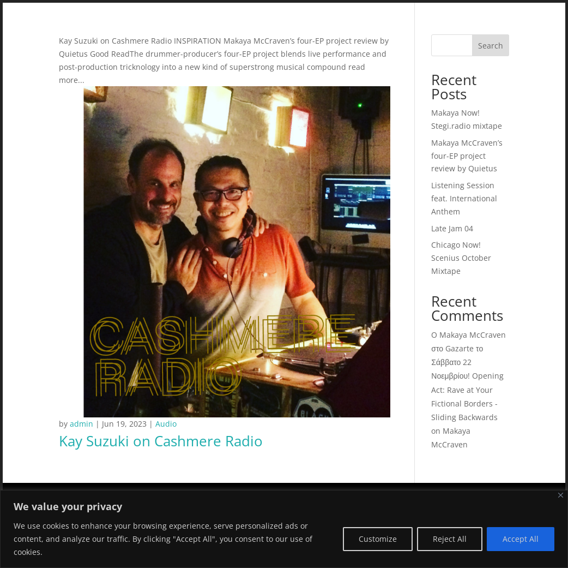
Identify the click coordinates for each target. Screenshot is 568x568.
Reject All (450, 539)
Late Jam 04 (452, 228)
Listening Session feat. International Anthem (464, 198)
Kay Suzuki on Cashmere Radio (161, 441)
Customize (378, 539)
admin (81, 423)
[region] (284, 529)
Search (490, 45)
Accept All (521, 539)
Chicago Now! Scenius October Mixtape (461, 258)
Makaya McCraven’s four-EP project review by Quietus (467, 155)
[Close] (560, 495)
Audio (166, 423)
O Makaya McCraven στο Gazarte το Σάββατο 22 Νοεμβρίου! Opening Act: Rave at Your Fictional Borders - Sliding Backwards (468, 376)
